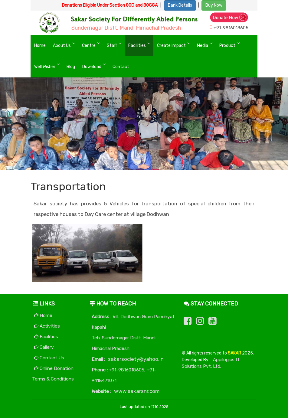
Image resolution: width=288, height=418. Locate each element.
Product (227, 45)
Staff (112, 45)
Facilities (137, 45)
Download (91, 66)
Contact (121, 66)
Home (40, 45)
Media (202, 45)
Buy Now (213, 5)
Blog (71, 66)
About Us (62, 45)
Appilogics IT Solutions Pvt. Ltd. (211, 363)
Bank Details (180, 5)
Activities (47, 326)
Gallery (44, 347)
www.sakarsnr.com (137, 391)
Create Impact (171, 45)
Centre (89, 45)
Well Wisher (44, 66)
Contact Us (49, 358)
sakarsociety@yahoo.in (136, 359)
